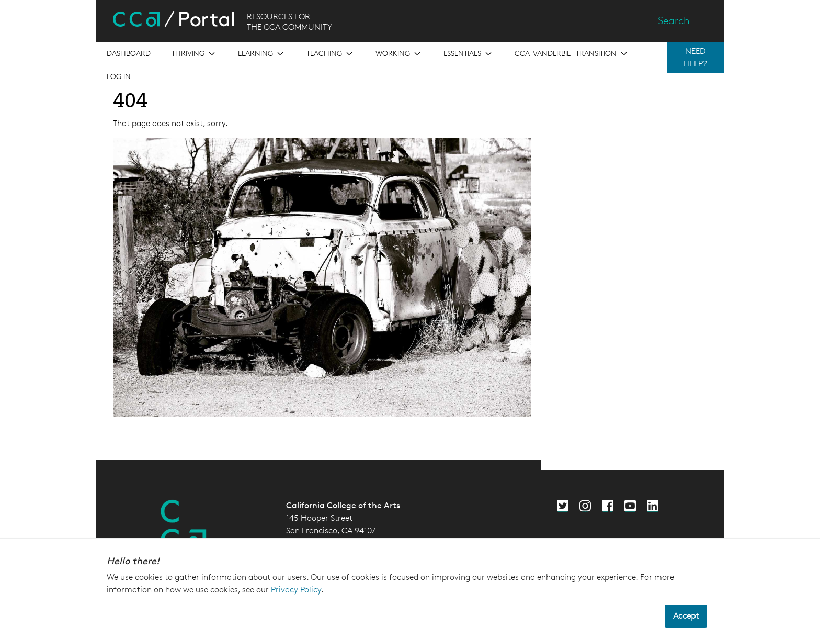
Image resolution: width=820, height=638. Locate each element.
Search (674, 20)
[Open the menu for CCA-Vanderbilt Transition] (572, 53)
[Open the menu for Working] (399, 53)
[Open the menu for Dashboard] (128, 53)
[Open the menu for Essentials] (468, 53)
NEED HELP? (695, 57)
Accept (686, 616)
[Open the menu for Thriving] (194, 53)
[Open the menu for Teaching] (330, 53)
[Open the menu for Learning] (261, 53)
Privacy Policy (296, 590)
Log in (119, 76)
